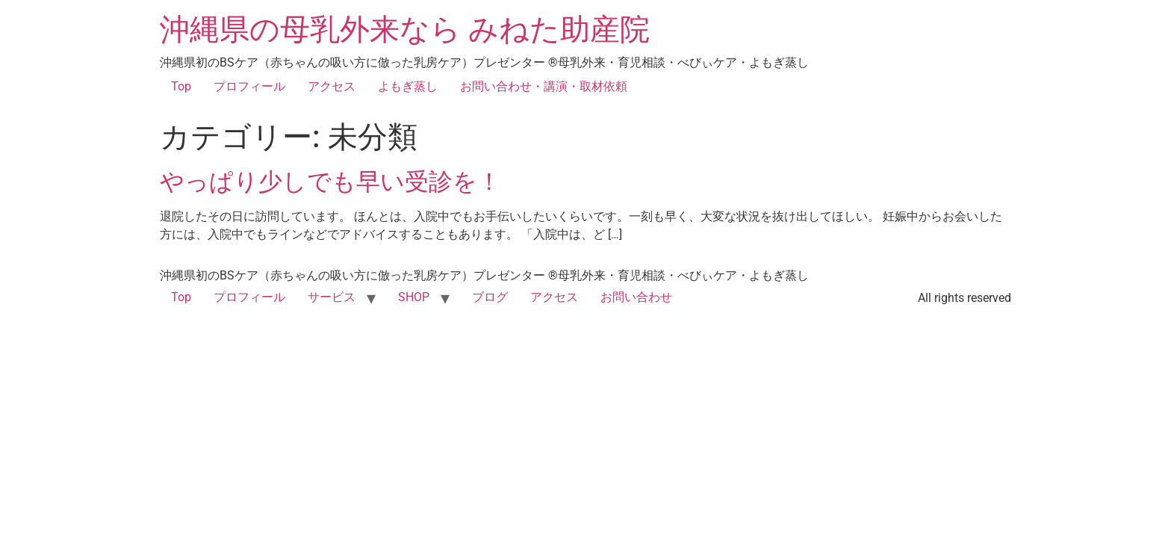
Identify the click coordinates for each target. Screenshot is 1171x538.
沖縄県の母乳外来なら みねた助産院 (405, 29)
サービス (331, 297)
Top (181, 86)
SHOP (413, 297)
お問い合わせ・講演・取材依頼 (543, 86)
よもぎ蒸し (408, 86)
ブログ (490, 297)
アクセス (331, 86)
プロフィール (249, 86)
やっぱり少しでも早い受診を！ (330, 181)
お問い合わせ (636, 297)
